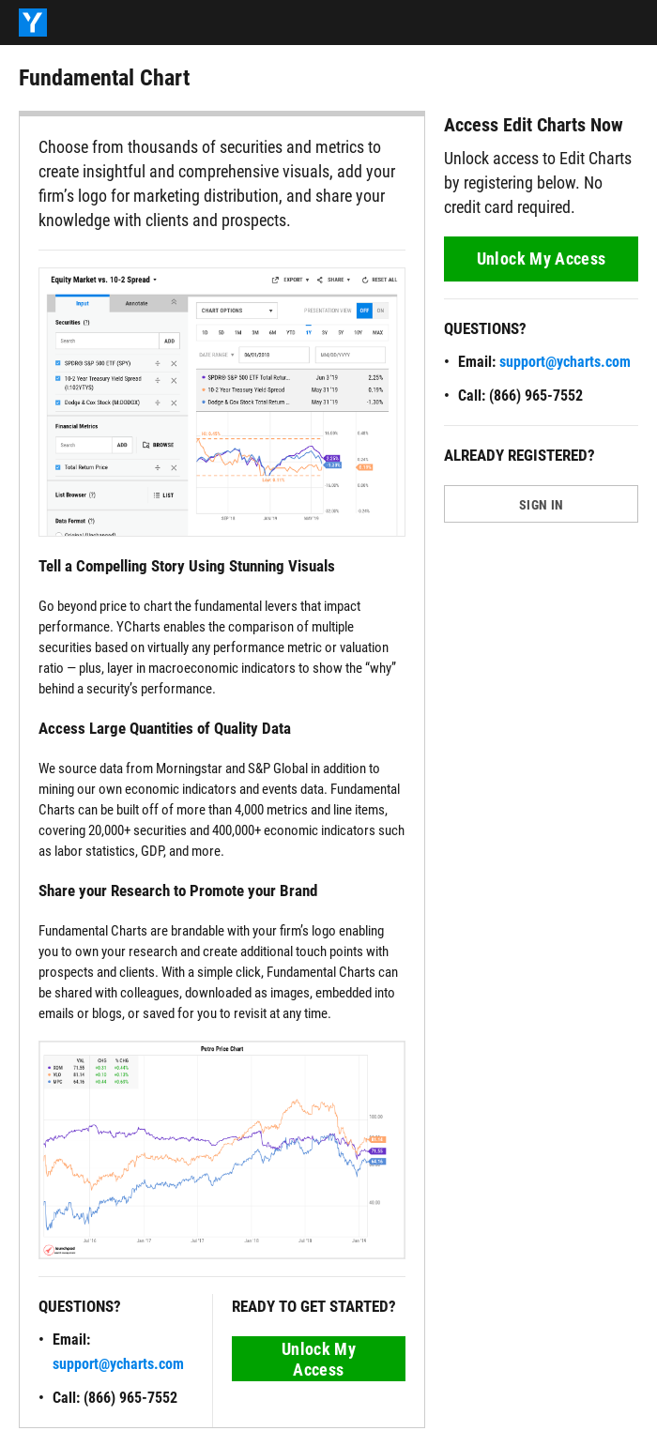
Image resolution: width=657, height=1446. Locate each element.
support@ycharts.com (118, 1364)
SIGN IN (541, 504)
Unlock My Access (319, 1359)
